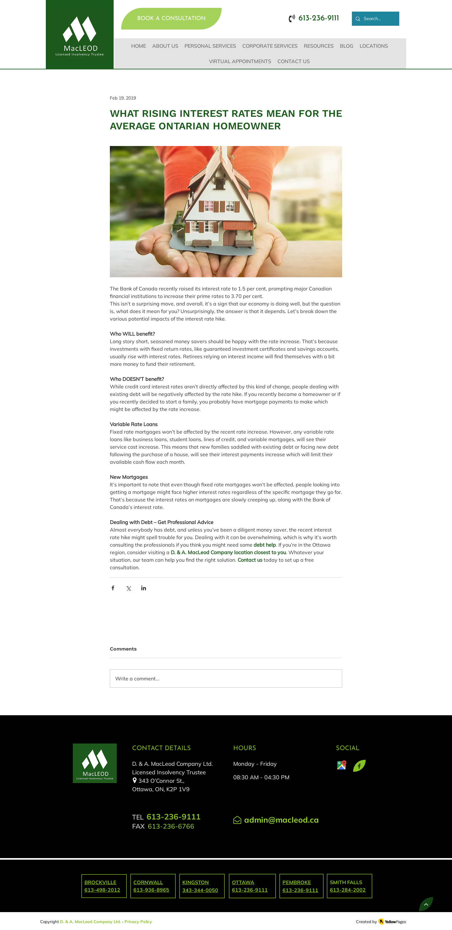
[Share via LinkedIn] (144, 588)
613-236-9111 (300, 890)
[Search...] (375, 19)
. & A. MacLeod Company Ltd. (92, 921)
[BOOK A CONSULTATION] (171, 19)
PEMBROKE (296, 882)
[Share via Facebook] (113, 588)
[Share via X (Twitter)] (128, 588)
